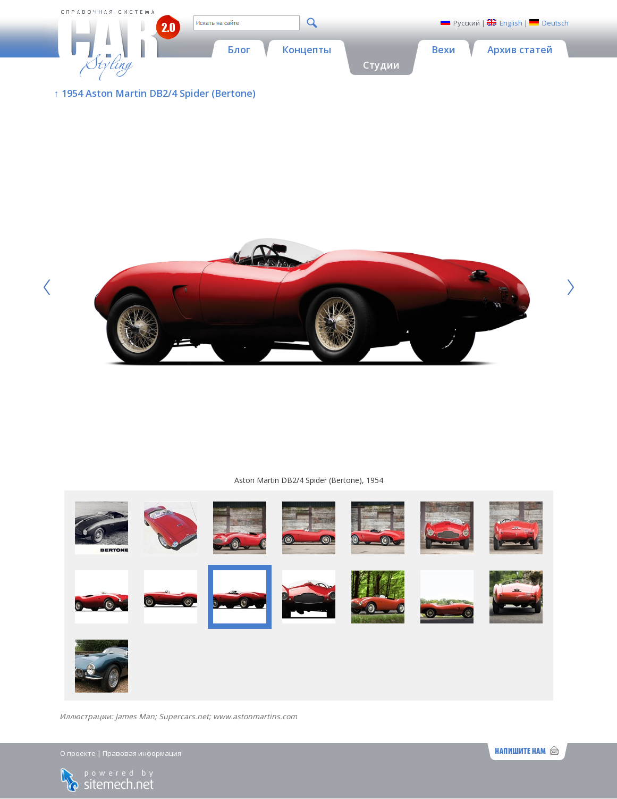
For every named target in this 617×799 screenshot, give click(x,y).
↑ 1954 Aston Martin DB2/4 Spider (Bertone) (155, 93)
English (511, 23)
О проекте (78, 753)
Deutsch (555, 23)
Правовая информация (142, 753)
